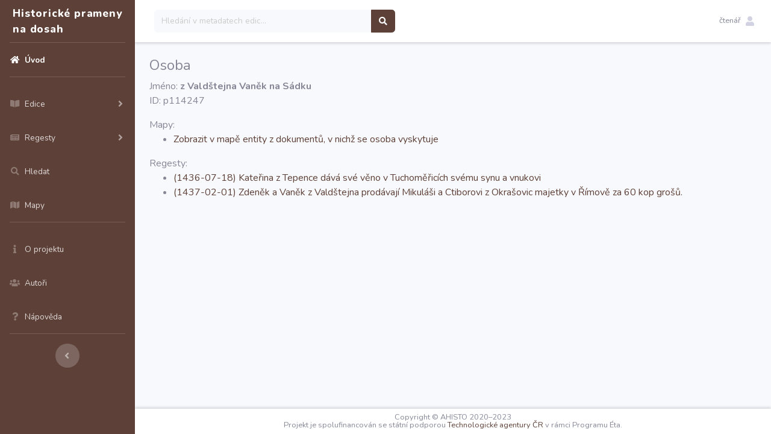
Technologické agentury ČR (495, 425)
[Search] (263, 21)
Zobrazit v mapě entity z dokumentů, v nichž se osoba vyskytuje (306, 139)
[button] (736, 21)
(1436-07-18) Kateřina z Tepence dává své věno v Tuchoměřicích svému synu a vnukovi (357, 177)
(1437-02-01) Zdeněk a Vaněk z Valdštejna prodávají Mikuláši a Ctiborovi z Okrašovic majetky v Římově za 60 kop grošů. (427, 192)
